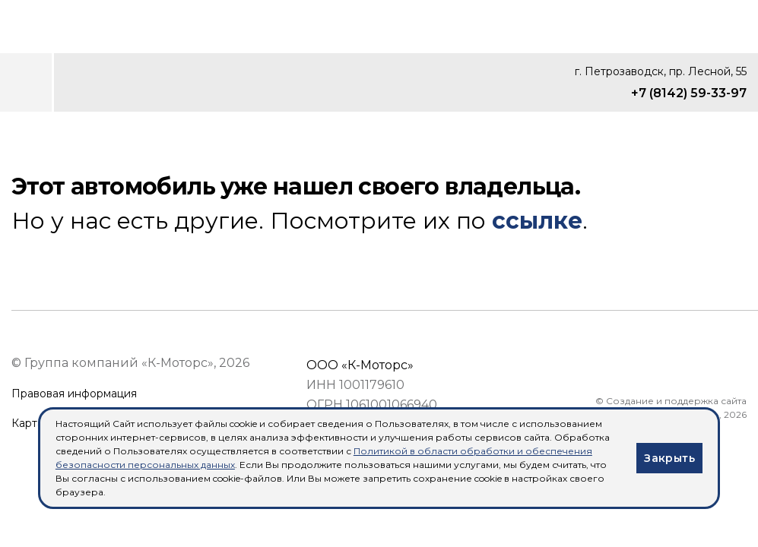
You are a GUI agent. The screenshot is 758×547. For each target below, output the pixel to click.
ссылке (537, 221)
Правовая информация (74, 393)
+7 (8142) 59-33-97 (689, 93)
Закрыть (669, 458)
